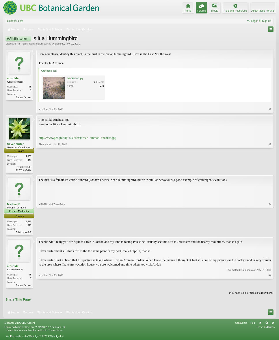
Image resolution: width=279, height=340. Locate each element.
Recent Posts (15, 20)
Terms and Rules (265, 328)
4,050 (28, 156)
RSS (273, 324)
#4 (270, 285)
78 (30, 86)
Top (266, 324)
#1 (270, 109)
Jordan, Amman (23, 97)
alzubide (59, 43)
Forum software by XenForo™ (35, 328)
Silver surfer (15, 144)
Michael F (13, 204)
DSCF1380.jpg (75, 78)
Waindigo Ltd (56, 337)
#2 (270, 170)
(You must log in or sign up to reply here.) (251, 294)
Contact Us (241, 324)
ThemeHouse (55, 331)
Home (260, 324)
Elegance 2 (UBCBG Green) (19, 324)
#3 (270, 232)
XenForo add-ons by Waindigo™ (23, 337)
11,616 (27, 222)
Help (252, 324)
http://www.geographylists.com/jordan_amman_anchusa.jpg (77, 137)
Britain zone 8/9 (24, 233)
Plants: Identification (32, 43)
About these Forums (262, 10)
